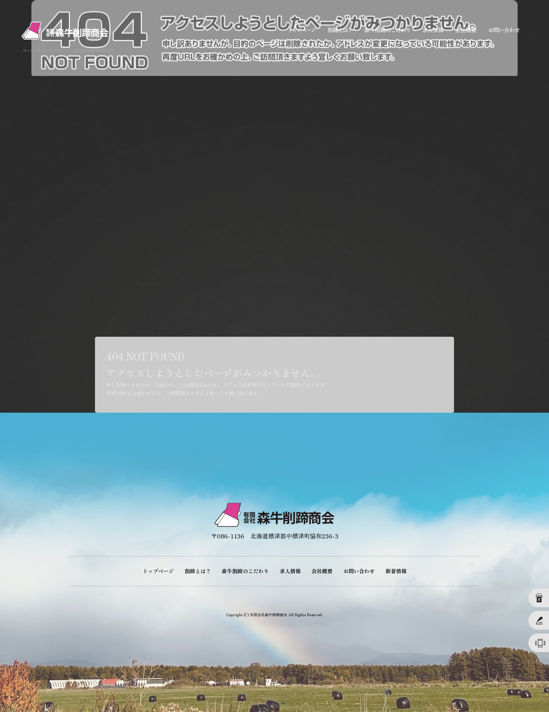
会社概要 (465, 29)
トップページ (302, 29)
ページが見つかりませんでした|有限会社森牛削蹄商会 (67, 50)
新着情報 (396, 571)
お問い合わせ (504, 29)
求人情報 (431, 29)
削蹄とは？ (339, 29)
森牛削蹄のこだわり (386, 29)
